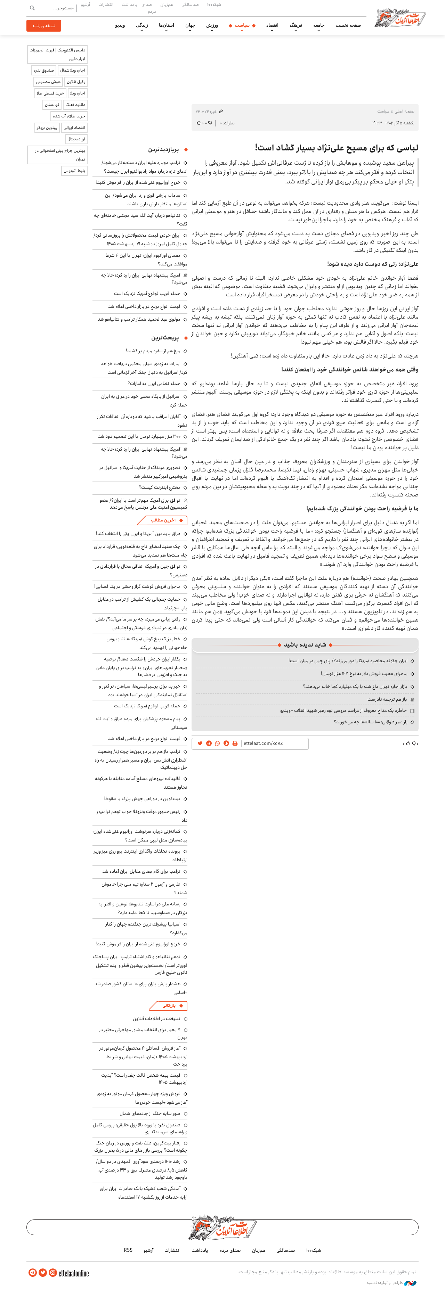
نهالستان (52, 104)
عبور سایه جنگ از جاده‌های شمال (150, 1113)
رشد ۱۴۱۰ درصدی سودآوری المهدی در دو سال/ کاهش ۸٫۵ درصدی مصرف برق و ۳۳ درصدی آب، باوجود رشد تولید (141, 1169)
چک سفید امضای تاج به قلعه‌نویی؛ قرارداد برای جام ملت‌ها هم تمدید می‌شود (140, 551)
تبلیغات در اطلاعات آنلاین (156, 1018)
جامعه (318, 25)
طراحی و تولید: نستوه (391, 1283)
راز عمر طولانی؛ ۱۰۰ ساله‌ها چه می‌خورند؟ (370, 722)
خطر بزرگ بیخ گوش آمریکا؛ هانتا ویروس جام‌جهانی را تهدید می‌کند (146, 643)
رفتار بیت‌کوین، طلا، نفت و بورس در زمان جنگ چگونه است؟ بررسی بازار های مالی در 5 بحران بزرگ (140, 1146)
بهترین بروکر (47, 127)
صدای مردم (148, 8)
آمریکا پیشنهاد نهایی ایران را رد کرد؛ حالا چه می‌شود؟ (144, 278)
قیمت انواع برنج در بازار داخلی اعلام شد (144, 306)
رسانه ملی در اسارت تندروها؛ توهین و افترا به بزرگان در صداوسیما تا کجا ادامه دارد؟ (142, 908)
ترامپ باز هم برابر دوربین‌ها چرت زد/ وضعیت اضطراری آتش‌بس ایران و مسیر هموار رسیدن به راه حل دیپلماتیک (141, 759)
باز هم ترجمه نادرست (387, 699)
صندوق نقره (44, 70)
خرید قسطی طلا (50, 93)
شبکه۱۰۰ (214, 4)
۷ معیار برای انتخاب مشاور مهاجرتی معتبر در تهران (143, 1033)
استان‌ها (166, 25)
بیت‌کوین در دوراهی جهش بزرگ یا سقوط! (142, 799)
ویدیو (120, 25)
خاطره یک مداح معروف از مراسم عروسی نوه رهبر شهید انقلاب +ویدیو (343, 710)
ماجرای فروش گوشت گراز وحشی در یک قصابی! (137, 586)
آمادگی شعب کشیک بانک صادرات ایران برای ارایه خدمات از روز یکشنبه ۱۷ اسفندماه (143, 1193)
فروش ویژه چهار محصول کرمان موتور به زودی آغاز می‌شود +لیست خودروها (142, 1098)
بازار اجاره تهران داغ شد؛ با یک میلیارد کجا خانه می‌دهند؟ (355, 686)
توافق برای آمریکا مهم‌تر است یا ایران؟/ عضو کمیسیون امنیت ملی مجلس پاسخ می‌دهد (143, 503)
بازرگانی (169, 1005)
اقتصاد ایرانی (74, 127)
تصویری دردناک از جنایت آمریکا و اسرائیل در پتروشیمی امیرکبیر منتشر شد (143, 472)
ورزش (212, 25)
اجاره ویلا (77, 93)
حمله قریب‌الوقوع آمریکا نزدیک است (147, 293)
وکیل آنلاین (76, 82)
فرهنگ (296, 25)
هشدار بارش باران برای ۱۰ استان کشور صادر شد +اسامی (141, 988)
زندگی (142, 25)
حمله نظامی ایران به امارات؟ (154, 383)
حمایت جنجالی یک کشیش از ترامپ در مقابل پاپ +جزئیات (142, 603)
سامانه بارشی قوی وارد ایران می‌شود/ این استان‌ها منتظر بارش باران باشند (146, 199)
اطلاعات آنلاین (401, 17)
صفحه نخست (348, 25)
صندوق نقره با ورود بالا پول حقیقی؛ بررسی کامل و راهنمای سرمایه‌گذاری (140, 1128)
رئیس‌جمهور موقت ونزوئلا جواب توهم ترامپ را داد (141, 816)
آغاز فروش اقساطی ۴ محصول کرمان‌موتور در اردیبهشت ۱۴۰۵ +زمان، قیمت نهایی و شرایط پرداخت (143, 1056)
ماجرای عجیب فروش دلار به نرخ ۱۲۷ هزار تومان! (364, 673)
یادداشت (129, 4)
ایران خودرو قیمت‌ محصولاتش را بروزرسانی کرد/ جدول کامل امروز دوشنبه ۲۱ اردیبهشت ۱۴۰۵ (140, 239)
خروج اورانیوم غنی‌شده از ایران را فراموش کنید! (138, 182)
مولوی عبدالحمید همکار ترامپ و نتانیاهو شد (139, 319)
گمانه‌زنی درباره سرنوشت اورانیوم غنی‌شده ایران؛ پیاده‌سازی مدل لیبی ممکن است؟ (139, 836)
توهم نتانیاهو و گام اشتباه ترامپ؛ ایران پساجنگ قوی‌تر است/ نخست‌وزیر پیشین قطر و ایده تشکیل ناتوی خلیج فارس (140, 964)
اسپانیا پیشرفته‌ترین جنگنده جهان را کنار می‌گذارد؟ (146, 928)
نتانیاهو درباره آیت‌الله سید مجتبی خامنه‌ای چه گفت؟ (140, 220)
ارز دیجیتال (76, 139)
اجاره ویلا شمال (72, 70)
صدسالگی (190, 4)
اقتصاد (272, 25)
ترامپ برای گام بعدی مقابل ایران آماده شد (141, 871)
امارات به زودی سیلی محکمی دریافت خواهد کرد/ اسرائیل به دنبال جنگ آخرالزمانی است (144, 368)
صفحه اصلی (404, 111)
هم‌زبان (166, 4)
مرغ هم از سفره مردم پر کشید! (153, 351)
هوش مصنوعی (48, 82)
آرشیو (85, 4)
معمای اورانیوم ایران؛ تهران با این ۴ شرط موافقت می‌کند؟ (146, 260)
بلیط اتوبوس (74, 170)
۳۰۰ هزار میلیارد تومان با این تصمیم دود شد (139, 436)
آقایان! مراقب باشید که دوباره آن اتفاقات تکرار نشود (142, 421)
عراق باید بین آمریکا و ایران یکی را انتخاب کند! (138, 533)
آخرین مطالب (163, 520)
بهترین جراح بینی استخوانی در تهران (60, 155)
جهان (190, 25)
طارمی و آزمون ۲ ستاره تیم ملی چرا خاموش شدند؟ (144, 888)
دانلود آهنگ (75, 104)
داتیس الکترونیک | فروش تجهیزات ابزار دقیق (57, 54)
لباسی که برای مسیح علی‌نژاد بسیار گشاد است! (337, 148)
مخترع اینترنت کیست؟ (159, 487)
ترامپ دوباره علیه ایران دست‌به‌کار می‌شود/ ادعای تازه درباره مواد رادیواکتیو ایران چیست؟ (144, 167)
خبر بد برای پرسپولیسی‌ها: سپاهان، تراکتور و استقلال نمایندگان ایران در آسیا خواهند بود (143, 690)
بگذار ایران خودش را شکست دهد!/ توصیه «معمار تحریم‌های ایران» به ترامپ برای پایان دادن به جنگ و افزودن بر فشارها (141, 667)
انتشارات (105, 4)
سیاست (242, 25)
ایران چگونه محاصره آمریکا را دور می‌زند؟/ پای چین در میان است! (348, 661)
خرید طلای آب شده (69, 116)
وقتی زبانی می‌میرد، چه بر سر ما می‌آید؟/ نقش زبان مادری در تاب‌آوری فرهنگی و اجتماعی (141, 623)
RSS (128, 1250)
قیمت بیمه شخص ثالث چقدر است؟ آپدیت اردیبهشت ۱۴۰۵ (144, 1078)
